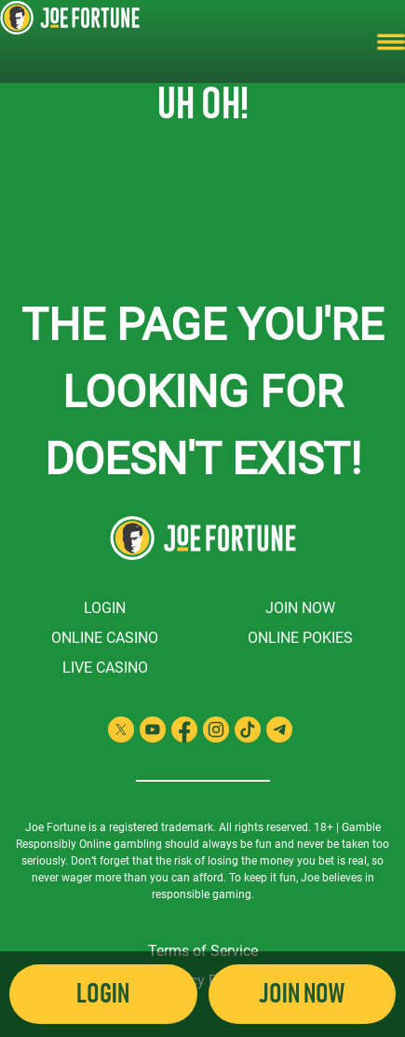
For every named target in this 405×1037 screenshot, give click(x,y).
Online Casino (104, 638)
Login (105, 608)
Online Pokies (300, 638)
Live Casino (105, 667)
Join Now (300, 608)
